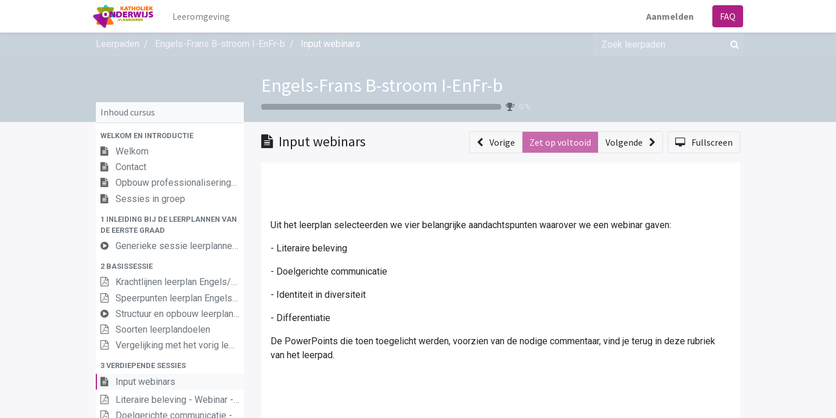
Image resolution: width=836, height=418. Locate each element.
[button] (170, 135)
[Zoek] (732, 44)
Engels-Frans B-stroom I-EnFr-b (382, 85)
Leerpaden (117, 43)
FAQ (725, 16)
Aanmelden (667, 16)
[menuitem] (204, 16)
